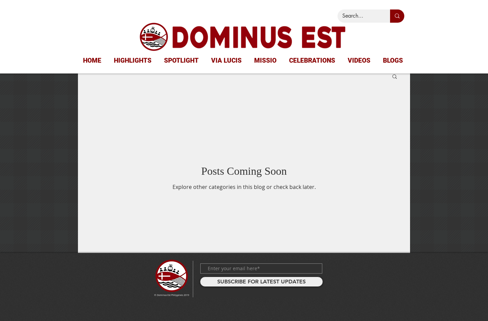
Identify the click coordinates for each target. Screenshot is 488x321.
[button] (394, 77)
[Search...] (359, 16)
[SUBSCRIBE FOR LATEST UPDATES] (261, 282)
